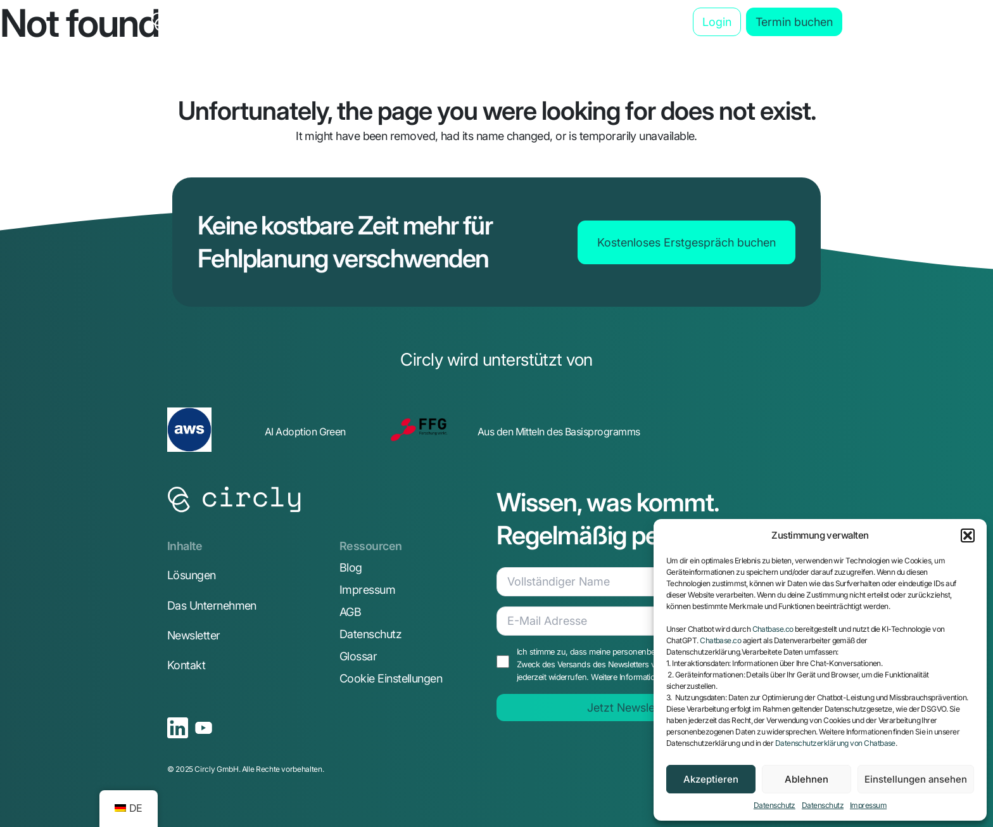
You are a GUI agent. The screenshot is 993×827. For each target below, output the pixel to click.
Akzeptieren (710, 779)
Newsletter (193, 635)
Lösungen (191, 575)
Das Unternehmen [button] (564, 22)
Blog (651, 22)
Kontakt (186, 665)
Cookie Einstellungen (390, 678)
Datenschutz (774, 805)
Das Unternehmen (211, 605)
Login (716, 22)
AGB (350, 612)
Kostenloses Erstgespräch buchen (686, 242)
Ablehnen (806, 779)
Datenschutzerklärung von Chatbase (835, 743)
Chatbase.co (773, 629)
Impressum (868, 805)
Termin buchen (794, 22)
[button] (967, 535)
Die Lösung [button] (316, 22)
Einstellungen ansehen (915, 779)
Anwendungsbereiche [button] (432, 22)
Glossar (358, 656)
